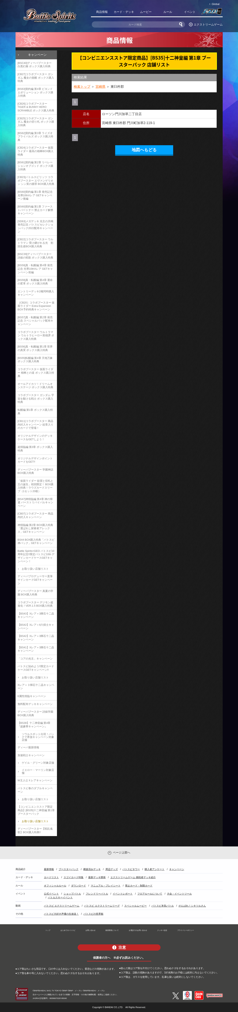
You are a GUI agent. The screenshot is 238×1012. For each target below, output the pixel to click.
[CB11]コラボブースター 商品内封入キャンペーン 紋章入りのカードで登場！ (35, 424)
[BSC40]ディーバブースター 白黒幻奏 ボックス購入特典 (35, 64)
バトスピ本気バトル (162, 905)
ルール (167, 11)
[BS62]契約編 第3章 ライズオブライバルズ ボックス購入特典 (35, 136)
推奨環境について (112, 930)
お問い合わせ (90, 930)
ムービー (146, 11)
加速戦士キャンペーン (31, 755)
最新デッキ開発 (97, 877)
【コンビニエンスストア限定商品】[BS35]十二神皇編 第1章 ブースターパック (36, 810)
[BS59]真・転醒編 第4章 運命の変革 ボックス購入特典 (35, 281)
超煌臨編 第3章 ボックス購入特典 (35, 448)
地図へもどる (144, 150)
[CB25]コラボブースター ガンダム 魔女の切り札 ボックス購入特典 (36, 122)
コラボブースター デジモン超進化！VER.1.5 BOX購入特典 (35, 604)
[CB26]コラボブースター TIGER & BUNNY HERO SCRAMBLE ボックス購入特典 (36, 107)
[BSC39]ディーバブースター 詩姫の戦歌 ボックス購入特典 (35, 255)
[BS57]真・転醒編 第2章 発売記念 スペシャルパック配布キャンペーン (35, 321)
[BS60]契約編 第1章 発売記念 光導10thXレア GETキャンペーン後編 (35, 195)
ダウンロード (78, 885)
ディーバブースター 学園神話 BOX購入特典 (35, 471)
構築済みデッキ (92, 869)
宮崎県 (100, 86)
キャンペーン (37, 54)
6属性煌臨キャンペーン (32, 696)
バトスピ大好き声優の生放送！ (61, 913)
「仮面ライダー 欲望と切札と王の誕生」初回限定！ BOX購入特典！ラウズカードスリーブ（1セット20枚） (36, 486)
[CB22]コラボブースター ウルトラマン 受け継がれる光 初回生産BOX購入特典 (35, 243)
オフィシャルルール (55, 885)
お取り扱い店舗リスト (35, 568)
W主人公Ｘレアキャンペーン (35, 780)
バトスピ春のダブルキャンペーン (35, 790)
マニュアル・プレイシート (106, 885)
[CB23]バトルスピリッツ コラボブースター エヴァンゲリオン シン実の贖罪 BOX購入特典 (36, 180)
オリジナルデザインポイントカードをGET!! (35, 460)
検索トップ (82, 86)
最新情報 (49, 869)
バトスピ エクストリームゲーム (61, 905)
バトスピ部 (212, 12)
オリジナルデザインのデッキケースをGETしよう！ (35, 437)
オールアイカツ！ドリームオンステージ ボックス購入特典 (35, 385)
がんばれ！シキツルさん (192, 905)
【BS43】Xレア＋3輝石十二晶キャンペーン (36, 615)
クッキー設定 (162, 930)
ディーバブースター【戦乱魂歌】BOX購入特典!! (35, 830)
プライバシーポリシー (185, 930)
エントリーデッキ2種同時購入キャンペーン (36, 293)
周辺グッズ (111, 869)
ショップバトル (72, 893)
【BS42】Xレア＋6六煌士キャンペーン (36, 626)
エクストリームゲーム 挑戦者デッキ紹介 (133, 877)
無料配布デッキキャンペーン (35, 704)
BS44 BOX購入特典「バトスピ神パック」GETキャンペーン (36, 541)
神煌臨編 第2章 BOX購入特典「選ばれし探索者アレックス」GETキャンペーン (35, 528)
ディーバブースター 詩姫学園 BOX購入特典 (35, 713)
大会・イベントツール (179, 893)
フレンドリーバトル (97, 893)
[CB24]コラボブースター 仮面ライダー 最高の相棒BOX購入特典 (36, 151)
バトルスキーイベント (60, 897)
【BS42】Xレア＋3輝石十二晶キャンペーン (36, 637)
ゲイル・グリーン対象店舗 (38, 762)
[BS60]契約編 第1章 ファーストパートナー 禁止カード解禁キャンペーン (35, 210)
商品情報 (102, 11)
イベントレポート (123, 893)
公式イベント (51, 893)
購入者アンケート (154, 869)
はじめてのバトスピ (67, 930)
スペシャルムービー (135, 905)
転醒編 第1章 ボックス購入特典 (35, 411)
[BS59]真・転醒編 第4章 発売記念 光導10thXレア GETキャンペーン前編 (35, 269)
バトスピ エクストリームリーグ (102, 905)
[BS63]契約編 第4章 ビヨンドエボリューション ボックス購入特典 (35, 92)
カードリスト (51, 877)
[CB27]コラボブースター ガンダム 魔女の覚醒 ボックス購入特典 (36, 78)
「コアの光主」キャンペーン (35, 658)
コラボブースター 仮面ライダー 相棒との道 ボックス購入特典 (36, 373)
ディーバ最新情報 (28, 747)
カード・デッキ (124, 11)
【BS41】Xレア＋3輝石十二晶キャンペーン (36, 649)
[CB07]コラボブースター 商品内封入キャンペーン (35, 515)
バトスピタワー (131, 869)
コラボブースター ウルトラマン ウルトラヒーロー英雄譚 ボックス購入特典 (36, 335)
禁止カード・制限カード (138, 885)
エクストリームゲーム (208, 24)
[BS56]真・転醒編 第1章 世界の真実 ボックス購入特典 (35, 348)
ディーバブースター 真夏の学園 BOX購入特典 (35, 592)
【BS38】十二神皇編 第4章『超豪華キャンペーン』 (34, 724)
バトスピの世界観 (93, 913)
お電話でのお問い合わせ (138, 930)
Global (215, 4)
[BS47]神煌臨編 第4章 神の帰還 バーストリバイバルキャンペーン (35, 502)
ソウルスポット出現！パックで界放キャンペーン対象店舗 (38, 737)
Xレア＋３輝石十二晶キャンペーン (36, 686)
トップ (47, 930)
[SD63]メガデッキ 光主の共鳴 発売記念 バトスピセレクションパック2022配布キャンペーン (35, 226)
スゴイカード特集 (73, 877)
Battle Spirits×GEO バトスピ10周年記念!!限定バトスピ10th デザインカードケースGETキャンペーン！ (36, 556)
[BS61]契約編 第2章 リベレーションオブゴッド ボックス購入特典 (35, 166)
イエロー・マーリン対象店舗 (38, 771)
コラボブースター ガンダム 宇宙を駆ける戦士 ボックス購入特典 (36, 399)
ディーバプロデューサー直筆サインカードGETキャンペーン (35, 580)
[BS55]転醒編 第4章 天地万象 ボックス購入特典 (35, 359)
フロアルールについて (149, 893)
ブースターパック (69, 869)
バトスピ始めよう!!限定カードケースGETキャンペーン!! (36, 668)
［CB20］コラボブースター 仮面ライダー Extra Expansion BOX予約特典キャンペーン (36, 306)
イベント (190, 11)
